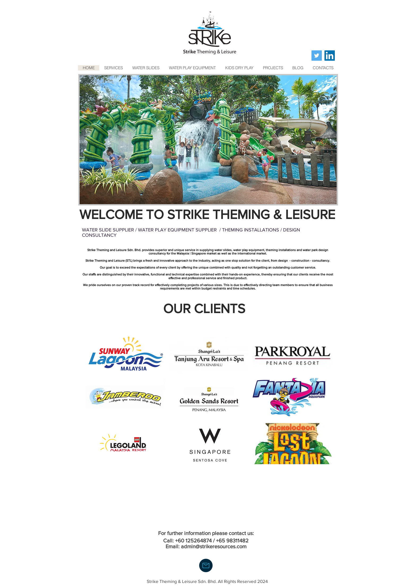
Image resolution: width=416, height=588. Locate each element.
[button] (208, 139)
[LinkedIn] (329, 55)
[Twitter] (316, 55)
